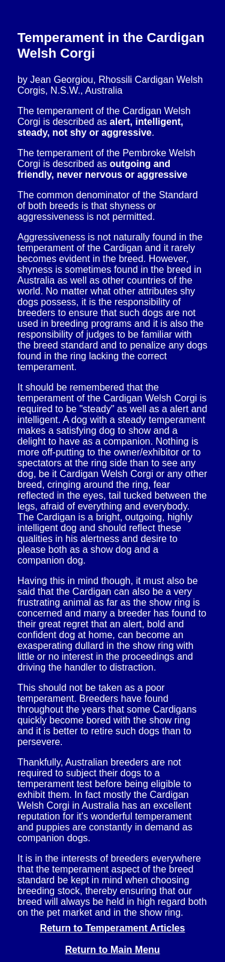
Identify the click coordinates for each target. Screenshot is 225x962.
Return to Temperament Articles (112, 928)
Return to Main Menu (112, 950)
